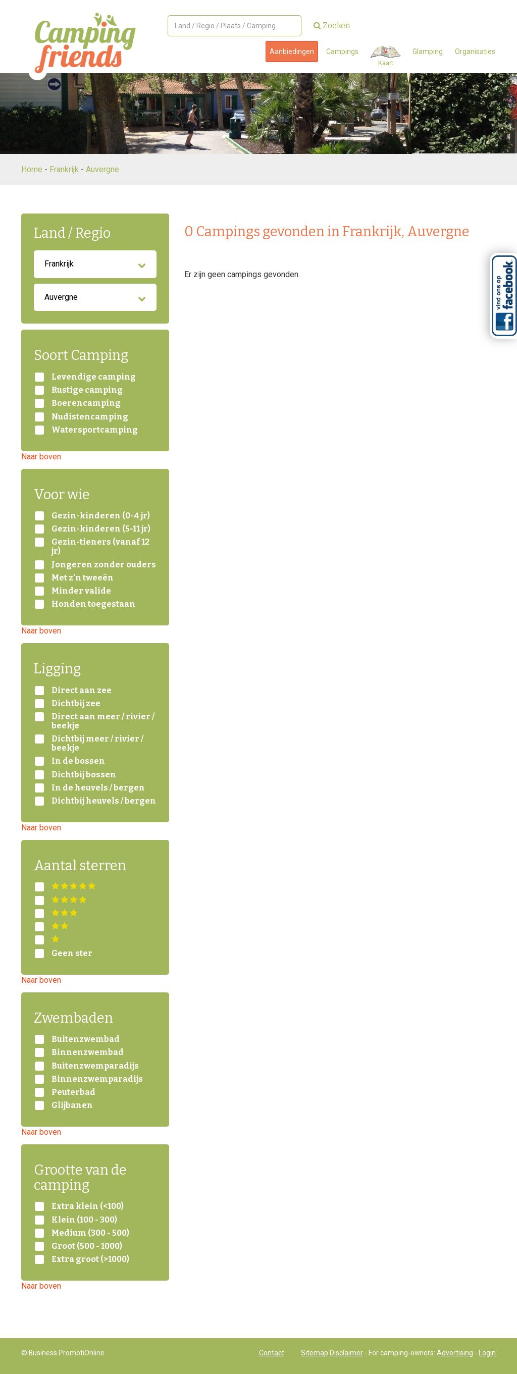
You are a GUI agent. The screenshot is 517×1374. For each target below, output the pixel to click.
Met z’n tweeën (82, 578)
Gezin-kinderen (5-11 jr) (100, 529)
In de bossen (78, 761)
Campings (342, 51)
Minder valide (81, 591)
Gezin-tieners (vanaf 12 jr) (100, 547)
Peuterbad (73, 1092)
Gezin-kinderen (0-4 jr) (100, 515)
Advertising (455, 1353)
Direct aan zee (81, 690)
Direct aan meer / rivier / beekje (102, 721)
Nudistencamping (89, 416)
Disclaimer (346, 1353)
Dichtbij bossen (83, 774)
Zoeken (332, 25)
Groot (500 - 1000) (86, 1246)
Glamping (427, 51)
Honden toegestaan (93, 604)
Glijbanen (72, 1105)
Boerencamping (86, 403)
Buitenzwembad (85, 1039)
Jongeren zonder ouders (103, 564)
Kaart (385, 56)
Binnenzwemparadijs (97, 1079)
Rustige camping (87, 390)
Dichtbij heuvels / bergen (103, 801)
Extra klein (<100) (87, 1206)
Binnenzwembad (87, 1052)
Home (31, 169)
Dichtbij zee (75, 703)
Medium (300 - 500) (90, 1233)
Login (487, 1353)
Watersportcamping (94, 430)
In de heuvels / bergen (98, 787)
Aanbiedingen (292, 51)
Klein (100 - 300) (84, 1220)
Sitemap (314, 1353)
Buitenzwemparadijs (95, 1066)
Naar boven (41, 456)
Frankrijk (64, 169)
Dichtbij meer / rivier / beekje (97, 743)
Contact (271, 1353)
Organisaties (475, 51)
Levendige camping (93, 377)
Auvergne (102, 169)
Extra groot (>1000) (90, 1259)
